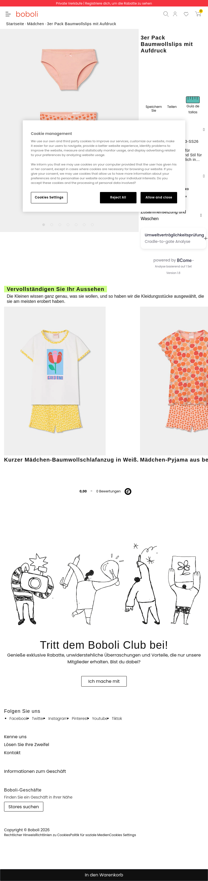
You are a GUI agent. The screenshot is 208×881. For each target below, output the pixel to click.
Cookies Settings (49, 197)
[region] (104, 166)
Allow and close (158, 197)
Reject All (118, 197)
